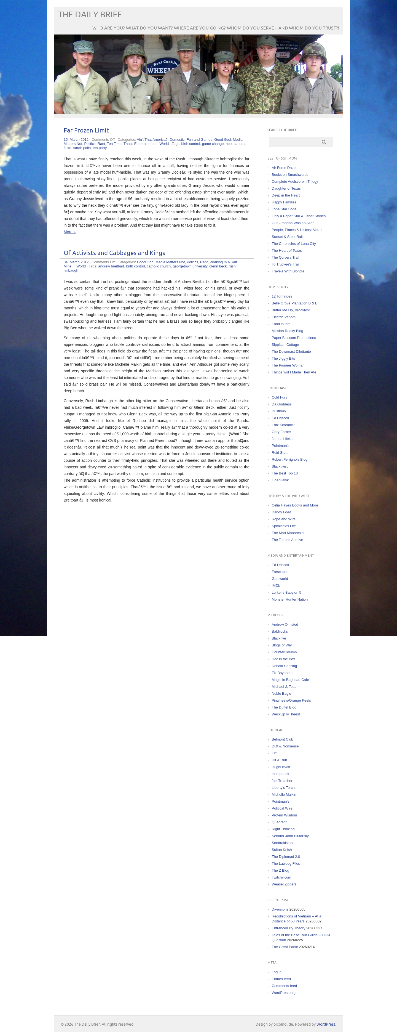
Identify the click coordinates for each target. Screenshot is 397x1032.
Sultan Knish (282, 850)
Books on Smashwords (290, 175)
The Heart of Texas (287, 250)
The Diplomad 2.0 (286, 857)
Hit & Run (279, 760)
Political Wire (282, 808)
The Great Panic (285, 947)
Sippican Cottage (285, 345)
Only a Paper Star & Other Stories (299, 216)
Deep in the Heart (286, 195)
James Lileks (282, 439)
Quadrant (279, 822)
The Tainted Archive (287, 540)
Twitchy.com (281, 877)
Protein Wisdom (284, 815)
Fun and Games (199, 139)
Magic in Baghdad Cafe (290, 680)
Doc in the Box (283, 659)
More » (70, 232)
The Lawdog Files (286, 863)
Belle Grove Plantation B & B (295, 303)
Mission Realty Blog (287, 331)
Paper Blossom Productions (294, 338)
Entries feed (281, 979)
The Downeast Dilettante (291, 351)
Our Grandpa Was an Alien (293, 223)
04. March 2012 (76, 262)
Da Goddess (282, 404)
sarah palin (82, 148)
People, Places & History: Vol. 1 (297, 230)
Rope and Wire (284, 519)
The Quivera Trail (285, 257)
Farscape (279, 572)
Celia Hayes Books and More (295, 505)
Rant (101, 144)
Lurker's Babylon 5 (286, 592)
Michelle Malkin (284, 794)
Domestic (177, 139)
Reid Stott (280, 452)
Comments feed (284, 986)
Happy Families (284, 202)
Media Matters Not (170, 262)
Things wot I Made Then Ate (294, 372)
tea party (100, 148)
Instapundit (280, 774)
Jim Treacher (282, 781)
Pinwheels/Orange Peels (291, 700)
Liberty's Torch (283, 788)
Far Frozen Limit (86, 131)
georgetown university (190, 266)
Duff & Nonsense (285, 746)
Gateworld (280, 579)
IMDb (276, 585)
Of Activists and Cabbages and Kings (114, 253)
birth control (190, 144)
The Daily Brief (90, 14)
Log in (276, 972)
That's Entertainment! (140, 144)
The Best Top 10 (285, 473)
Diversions (280, 909)
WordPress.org (284, 993)
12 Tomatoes (282, 296)
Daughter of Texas (286, 188)
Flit (274, 753)
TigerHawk (280, 480)
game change (213, 144)
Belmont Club (282, 739)
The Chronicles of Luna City (294, 244)
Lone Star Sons (284, 209)
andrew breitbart (111, 266)
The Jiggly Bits (283, 358)
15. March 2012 (76, 139)
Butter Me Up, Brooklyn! (291, 310)
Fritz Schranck (283, 425)
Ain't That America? (152, 139)
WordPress (325, 1024)
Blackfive (279, 638)
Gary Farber (281, 432)
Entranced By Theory (288, 928)
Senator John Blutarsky (290, 836)
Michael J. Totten (285, 687)
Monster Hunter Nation (290, 599)
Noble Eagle (281, 693)
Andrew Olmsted (285, 624)
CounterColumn (284, 652)
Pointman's (280, 446)
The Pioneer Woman (288, 365)
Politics (89, 144)
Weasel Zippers (284, 884)
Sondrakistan (282, 843)
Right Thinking (283, 829)
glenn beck (218, 266)
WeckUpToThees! (286, 714)
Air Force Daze (284, 168)
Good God (222, 139)
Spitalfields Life (284, 526)
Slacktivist (280, 466)
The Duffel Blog (284, 707)
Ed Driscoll (280, 418)
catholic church (159, 266)
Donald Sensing (284, 666)
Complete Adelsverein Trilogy (295, 181)
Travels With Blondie (288, 271)
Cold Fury (279, 397)
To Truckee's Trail (286, 264)
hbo (229, 144)
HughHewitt (281, 767)
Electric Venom (284, 317)
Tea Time (114, 144)
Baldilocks (280, 631)
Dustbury (279, 411)
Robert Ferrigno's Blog (290, 459)
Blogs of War (282, 645)
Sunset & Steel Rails (288, 237)
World (164, 144)
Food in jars (281, 324)
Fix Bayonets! (283, 673)
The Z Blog (280, 870)
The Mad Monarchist (288, 533)
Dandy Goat (281, 512)
